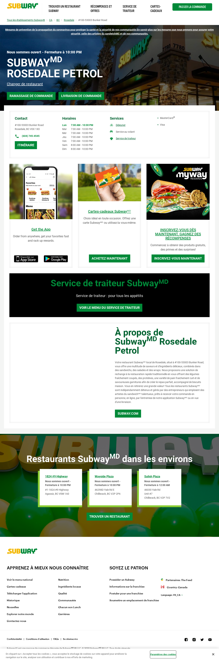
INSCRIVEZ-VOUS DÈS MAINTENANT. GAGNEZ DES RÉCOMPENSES (178, 234)
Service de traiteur (126, 138)
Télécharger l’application (22, 593)
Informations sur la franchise (127, 587)
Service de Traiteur (130, 8)
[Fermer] (213, 654)
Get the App (41, 229)
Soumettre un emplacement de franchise (134, 600)
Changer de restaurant (25, 84)
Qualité (62, 593)
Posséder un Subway (122, 580)
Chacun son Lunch (69, 607)
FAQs (56, 639)
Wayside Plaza (104, 476)
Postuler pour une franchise (126, 593)
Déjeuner (121, 125)
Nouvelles (13, 607)
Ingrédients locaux (69, 587)
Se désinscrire (70, 639)
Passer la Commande (192, 7)
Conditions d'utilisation (37, 639)
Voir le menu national (20, 580)
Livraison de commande (81, 96)
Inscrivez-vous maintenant (178, 258)
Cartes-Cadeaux (156, 8)
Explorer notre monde (20, 614)
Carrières (64, 614)
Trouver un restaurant (109, 516)
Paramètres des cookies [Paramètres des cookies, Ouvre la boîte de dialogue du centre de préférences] (163, 654)
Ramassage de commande (31, 96)
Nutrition (63, 580)
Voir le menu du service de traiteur (109, 308)
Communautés (67, 600)
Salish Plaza (152, 476)
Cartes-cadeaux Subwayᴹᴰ (109, 211)
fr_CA (170, 595)
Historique (13, 600)
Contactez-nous (16, 621)
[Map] (58, 373)
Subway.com (128, 413)
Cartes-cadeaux (16, 587)
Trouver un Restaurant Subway (64, 8)
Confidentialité (14, 639)
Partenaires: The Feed (179, 580)
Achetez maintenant (110, 258)
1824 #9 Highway (56, 476)
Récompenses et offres (101, 8)
